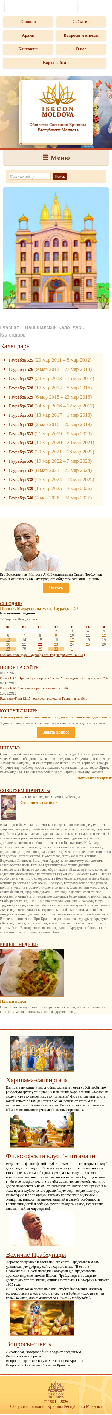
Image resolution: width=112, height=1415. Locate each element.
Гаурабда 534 (21, 443)
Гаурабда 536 (21, 461)
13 (8, 640)
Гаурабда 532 (21, 424)
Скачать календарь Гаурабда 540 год (27, 655)
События (81, 21)
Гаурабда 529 (21, 397)
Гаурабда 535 (21, 452)
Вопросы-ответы (29, 1344)
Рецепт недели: (19, 945)
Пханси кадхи (13, 1001)
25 (88, 644)
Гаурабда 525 (21, 360)
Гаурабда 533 (21, 434)
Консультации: (18, 711)
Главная (28, 21)
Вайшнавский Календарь (54, 327)
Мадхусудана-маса (34, 608)
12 (104, 635)
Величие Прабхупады (36, 1254)
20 (8, 644)
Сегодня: (11, 604)
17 (72, 640)
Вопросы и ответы (81, 35)
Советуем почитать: (25, 790)
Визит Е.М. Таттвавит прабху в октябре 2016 (34, 688)
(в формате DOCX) (70, 655)
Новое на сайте (19, 667)
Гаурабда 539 (21, 488)
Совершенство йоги (39, 802)
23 (56, 644)
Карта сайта (54, 63)
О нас (81, 49)
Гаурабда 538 (21, 480)
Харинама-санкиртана (37, 1080)
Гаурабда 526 (21, 369)
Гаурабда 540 (21, 498)
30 (56, 649)
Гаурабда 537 (21, 470)
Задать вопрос (56, 732)
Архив (28, 35)
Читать (56, 588)
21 (24, 644)
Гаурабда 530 (21, 406)
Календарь (13, 335)
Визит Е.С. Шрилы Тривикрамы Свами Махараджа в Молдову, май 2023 (55, 678)
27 (8, 649)
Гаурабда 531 (21, 415)
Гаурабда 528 (21, 388)
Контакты (28, 49)
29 (40, 649)
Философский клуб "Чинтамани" (52, 1156)
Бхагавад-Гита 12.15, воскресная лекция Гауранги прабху (43, 698)
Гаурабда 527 (21, 378)
